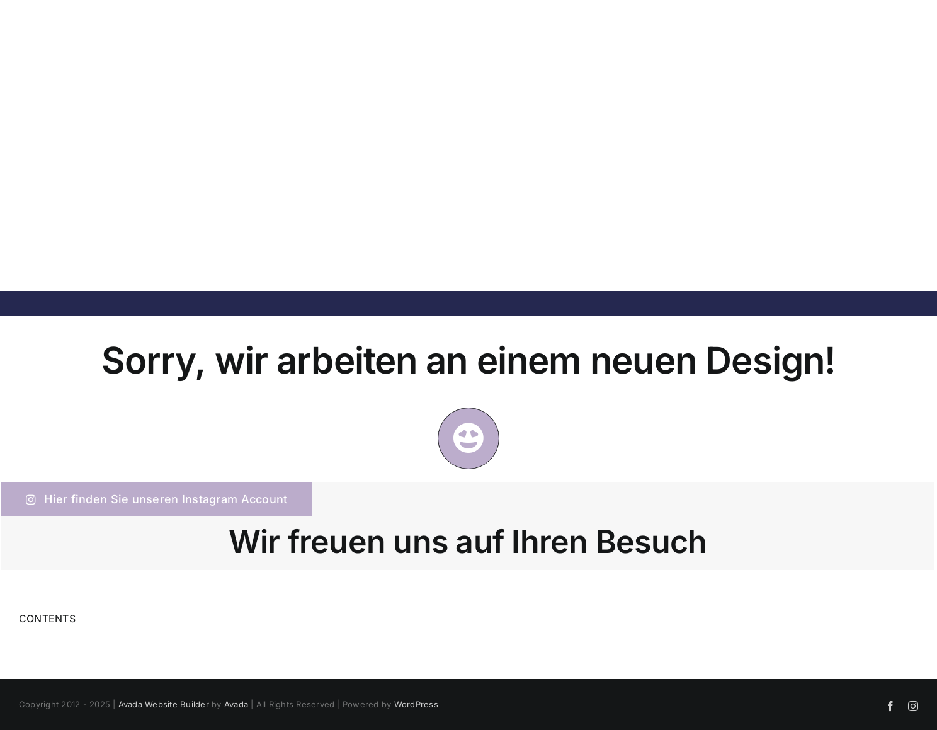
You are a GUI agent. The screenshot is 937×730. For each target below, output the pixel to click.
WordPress (416, 704)
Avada (236, 704)
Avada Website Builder (163, 704)
